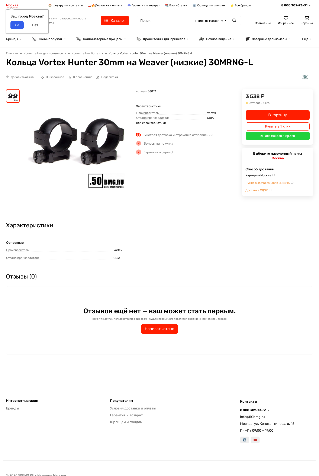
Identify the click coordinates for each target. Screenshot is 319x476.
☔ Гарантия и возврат (143, 5)
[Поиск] (189, 20)
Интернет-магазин (22, 400)
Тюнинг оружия (47, 39)
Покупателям (121, 400)
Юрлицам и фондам (126, 422)
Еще (305, 39)
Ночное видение (215, 39)
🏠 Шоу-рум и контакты (65, 5)
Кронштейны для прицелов (160, 39)
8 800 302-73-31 (294, 5)
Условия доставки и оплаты (133, 408)
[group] (78, 151)
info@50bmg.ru (252, 417)
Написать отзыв (159, 329)
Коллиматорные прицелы (99, 39)
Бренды (12, 39)
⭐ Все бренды (240, 5)
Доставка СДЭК (256, 190)
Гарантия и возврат (126, 415)
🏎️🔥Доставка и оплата (105, 5)
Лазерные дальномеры (266, 39)
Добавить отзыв (22, 77)
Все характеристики (151, 123)
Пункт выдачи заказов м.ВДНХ (267, 183)
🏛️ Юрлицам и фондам (209, 5)
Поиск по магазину (209, 21)
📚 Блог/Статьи (176, 5)
